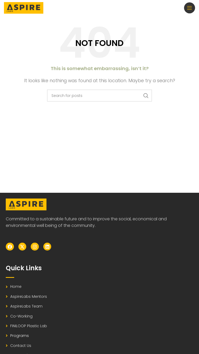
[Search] (99, 96)
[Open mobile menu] (189, 8)
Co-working (21, 316)
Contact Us (20, 345)
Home (16, 286)
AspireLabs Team (26, 306)
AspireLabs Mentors (28, 296)
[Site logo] (23, 7)
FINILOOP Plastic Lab (28, 326)
